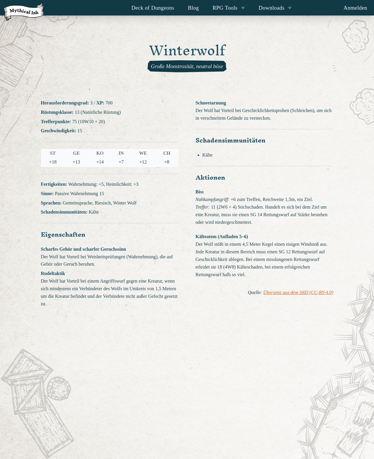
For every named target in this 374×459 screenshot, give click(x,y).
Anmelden (355, 8)
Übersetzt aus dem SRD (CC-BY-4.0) (298, 292)
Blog (193, 8)
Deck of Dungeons (153, 8)
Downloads (275, 8)
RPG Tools (229, 8)
